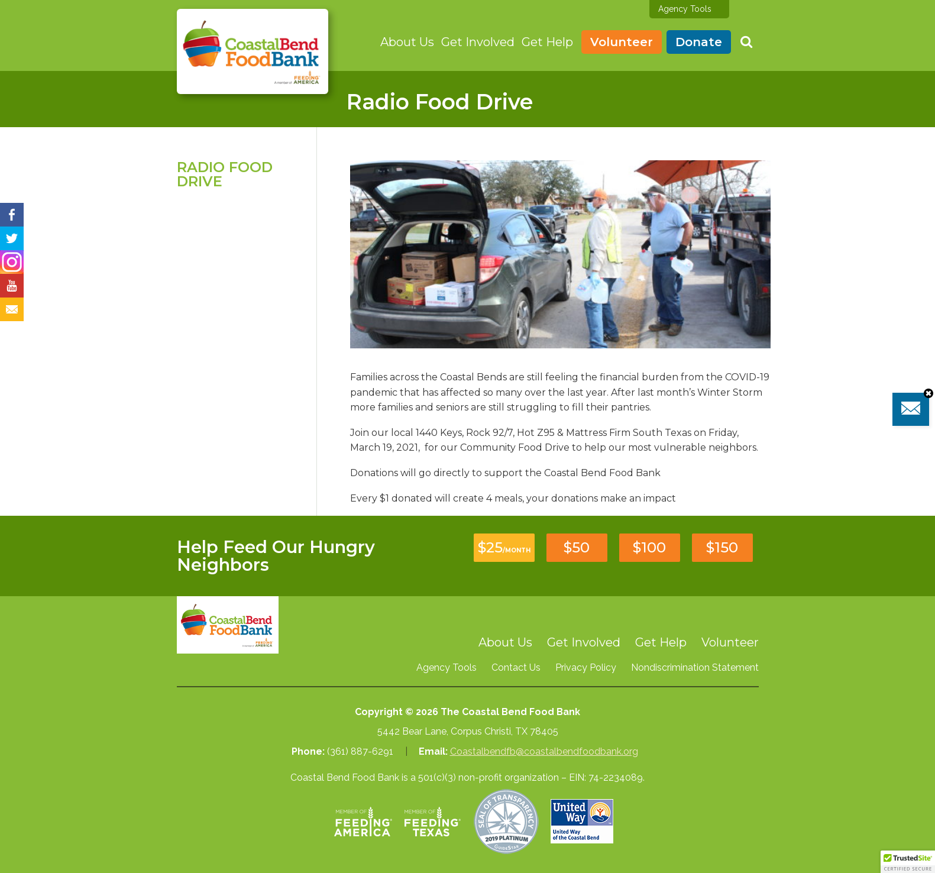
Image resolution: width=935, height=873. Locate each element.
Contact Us (516, 667)
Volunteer (621, 42)
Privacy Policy (585, 667)
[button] (908, 862)
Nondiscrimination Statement (695, 667)
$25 (504, 547)
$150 (722, 547)
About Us (407, 42)
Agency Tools (684, 9)
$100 (649, 547)
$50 (577, 547)
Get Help (547, 42)
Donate (698, 42)
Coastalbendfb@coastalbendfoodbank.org (544, 751)
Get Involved (478, 42)
